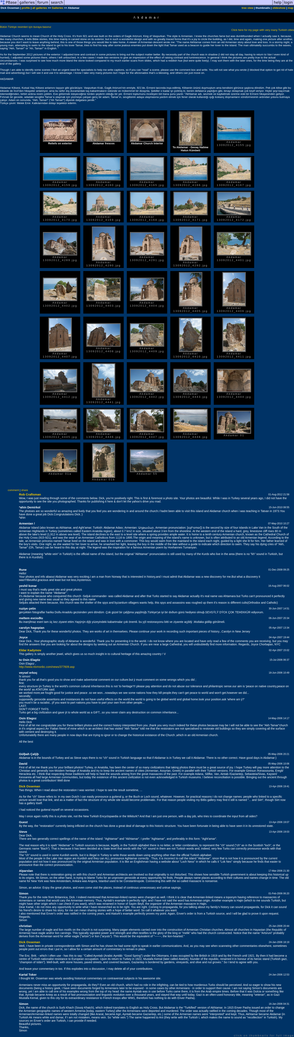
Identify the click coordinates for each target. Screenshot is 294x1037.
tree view (247, 7)
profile (26, 7)
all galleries (39, 7)
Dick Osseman (29, 786)
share (24, 490)
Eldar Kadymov (30, 650)
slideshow (278, 7)
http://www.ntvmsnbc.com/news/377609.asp (47, 666)
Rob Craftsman (30, 494)
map (290, 7)
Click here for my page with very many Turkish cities (262, 29)
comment (13, 490)
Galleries (57, 7)
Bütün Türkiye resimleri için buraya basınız (25, 26)
